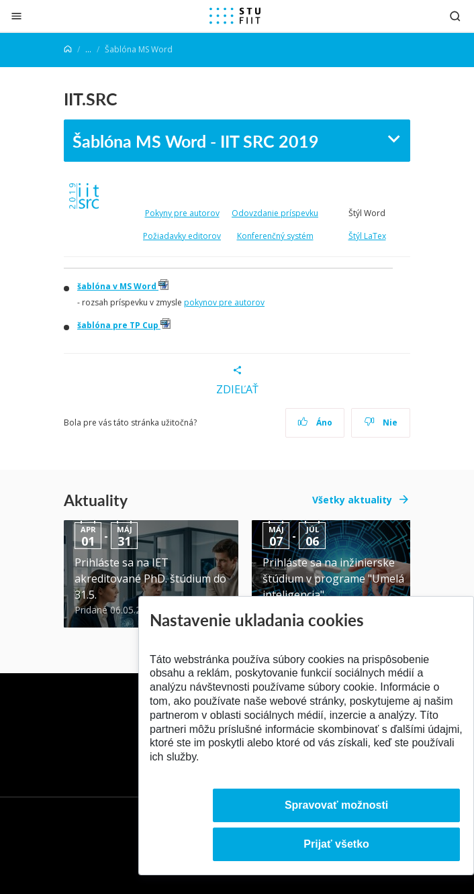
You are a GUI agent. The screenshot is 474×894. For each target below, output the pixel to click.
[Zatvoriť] (16, 16)
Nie (381, 422)
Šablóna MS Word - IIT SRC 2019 (196, 140)
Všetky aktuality (352, 499)
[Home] (68, 49)
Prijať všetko (336, 844)
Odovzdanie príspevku (275, 213)
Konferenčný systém (275, 236)
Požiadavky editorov (182, 236)
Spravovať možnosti (336, 805)
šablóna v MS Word (123, 286)
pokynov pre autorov (224, 302)
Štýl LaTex (367, 236)
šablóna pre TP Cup (124, 325)
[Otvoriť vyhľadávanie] (455, 16)
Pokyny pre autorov (182, 213)
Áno (315, 422)
